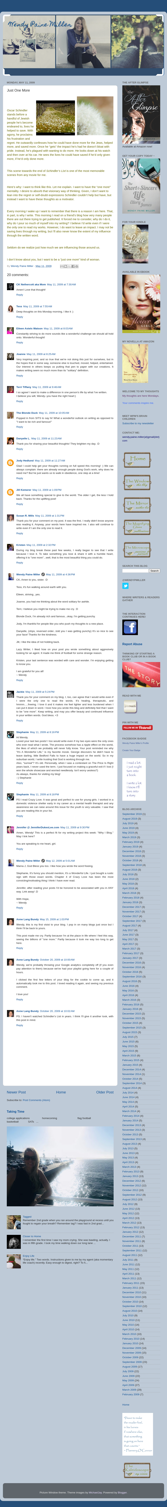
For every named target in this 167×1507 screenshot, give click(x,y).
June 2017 (128, 934)
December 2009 (131, 1348)
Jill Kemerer (23, 489)
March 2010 (129, 1334)
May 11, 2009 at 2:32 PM (41, 545)
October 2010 (130, 1301)
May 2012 (128, 1213)
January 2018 (130, 902)
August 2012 (129, 1199)
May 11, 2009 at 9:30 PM (74, 827)
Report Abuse (132, 644)
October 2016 (130, 971)
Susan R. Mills (25, 515)
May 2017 (128, 939)
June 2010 (128, 1320)
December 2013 (131, 1125)
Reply (19, 294)
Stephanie (22, 732)
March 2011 (129, 1278)
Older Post (105, 1092)
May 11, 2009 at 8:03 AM (58, 328)
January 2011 (130, 1287)
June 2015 (128, 1041)
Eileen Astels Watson (29, 328)
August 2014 (129, 1087)
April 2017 (128, 944)
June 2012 (128, 1208)
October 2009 (130, 1357)
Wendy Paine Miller (40, 25)
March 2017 (129, 948)
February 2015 (130, 1060)
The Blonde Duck (27, 412)
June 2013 (128, 1153)
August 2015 (129, 1032)
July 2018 (128, 874)
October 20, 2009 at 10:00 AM (57, 959)
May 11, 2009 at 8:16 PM (44, 732)
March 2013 (129, 1166)
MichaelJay (95, 1492)
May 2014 (128, 1101)
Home (61, 1092)
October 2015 (130, 1022)
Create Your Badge (131, 750)
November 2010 (131, 1297)
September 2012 (132, 1194)
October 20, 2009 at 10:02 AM (57, 1011)
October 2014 (130, 1078)
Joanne (20, 354)
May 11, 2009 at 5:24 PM (39, 691)
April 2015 (128, 1050)
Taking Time (15, 1111)
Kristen (20, 545)
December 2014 (131, 1069)
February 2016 (130, 1004)
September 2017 (132, 920)
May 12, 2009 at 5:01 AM (60, 860)
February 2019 (130, 841)
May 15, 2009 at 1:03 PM (54, 919)
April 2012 (128, 1218)
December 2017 (131, 906)
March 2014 (129, 1111)
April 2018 (128, 888)
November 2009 (131, 1352)
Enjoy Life (28, 1255)
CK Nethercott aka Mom (31, 284)
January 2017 (130, 957)
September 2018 (132, 865)
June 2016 (128, 985)
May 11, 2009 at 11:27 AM (50, 460)
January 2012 (130, 1231)
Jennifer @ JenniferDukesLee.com (37, 827)
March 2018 (129, 893)
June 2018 (128, 879)
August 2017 (129, 925)
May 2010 (128, 1324)
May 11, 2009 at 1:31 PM (49, 515)
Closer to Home (32, 1236)
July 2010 (128, 1315)
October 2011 (130, 1245)
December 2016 (131, 962)
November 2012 (131, 1185)
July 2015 (128, 1036)
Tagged (27, 1216)
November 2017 (131, 911)
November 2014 (131, 1074)
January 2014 (130, 1120)
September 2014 (132, 1083)
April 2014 (128, 1106)
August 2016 (129, 981)
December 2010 (131, 1292)
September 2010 (132, 1306)
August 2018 (129, 869)
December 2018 (131, 851)
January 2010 (130, 1343)
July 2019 (128, 823)
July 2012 (128, 1204)
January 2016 (130, 1009)
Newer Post (16, 1092)
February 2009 (130, 1394)
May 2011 (128, 1269)
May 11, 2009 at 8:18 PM (44, 794)
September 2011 (132, 1250)
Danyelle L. (23, 438)
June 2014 (128, 1097)
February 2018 (130, 897)
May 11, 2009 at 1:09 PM (46, 489)
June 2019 (128, 828)
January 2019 (130, 846)
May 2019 (128, 832)
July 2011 (128, 1259)
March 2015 (129, 1055)
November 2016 (131, 967)
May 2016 (128, 990)
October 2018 (130, 860)
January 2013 (130, 1176)
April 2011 (128, 1273)
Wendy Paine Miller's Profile (135, 743)
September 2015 (132, 1027)
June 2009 (128, 1376)
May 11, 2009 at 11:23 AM (46, 438)
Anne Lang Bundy (27, 919)
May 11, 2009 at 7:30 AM (61, 284)
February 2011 (130, 1283)
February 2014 (130, 1115)
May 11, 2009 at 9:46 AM (46, 387)
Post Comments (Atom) (36, 1100)
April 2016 (128, 995)
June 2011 (128, 1264)
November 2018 (131, 855)
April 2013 (128, 1162)
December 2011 (131, 1236)
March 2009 (129, 1389)
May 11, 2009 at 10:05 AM (54, 412)
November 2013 (131, 1129)
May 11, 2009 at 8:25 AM (41, 354)
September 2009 (132, 1362)
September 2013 (132, 1139)
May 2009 (128, 1380)
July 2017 (128, 930)
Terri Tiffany (23, 387)
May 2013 (128, 1157)
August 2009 (129, 1366)
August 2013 (129, 1143)
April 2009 (128, 1385)
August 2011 (129, 1255)
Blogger (122, 1492)
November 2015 (131, 1018)
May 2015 (128, 1046)
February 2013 (130, 1171)
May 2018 (128, 883)
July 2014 (128, 1092)
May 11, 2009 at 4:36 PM (60, 574)
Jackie (20, 691)
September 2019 (132, 814)
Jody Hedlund (25, 460)
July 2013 (128, 1148)
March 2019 (129, 837)
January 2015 (130, 1064)
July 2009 (128, 1371)
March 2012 (129, 1222)
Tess (19, 306)
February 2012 (130, 1227)
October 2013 (130, 1134)
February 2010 (130, 1338)
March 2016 (129, 999)
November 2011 (131, 1241)
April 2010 (128, 1329)
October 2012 (130, 1190)
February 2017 (130, 953)
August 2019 (129, 818)
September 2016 (132, 976)
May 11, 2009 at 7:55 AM (37, 306)
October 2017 (130, 916)
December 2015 (131, 1013)
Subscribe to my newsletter (138, 423)
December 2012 (131, 1180)
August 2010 (129, 1310)
